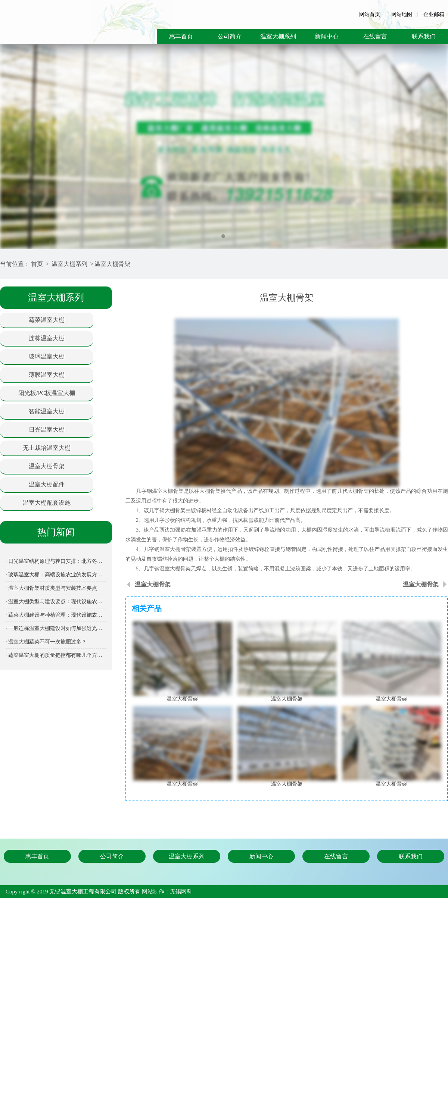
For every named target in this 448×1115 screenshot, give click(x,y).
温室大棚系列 (278, 36)
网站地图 (401, 14)
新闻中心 (327, 36)
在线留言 (375, 36)
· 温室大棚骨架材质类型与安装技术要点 (51, 588)
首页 (37, 264)
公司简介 (230, 36)
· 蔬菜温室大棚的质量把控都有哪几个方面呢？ (56, 655)
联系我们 (424, 36)
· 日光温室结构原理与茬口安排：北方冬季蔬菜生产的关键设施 (56, 561)
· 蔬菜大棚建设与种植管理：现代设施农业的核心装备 (56, 615)
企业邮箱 (433, 14)
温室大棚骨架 (112, 264)
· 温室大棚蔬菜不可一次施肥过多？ (46, 642)
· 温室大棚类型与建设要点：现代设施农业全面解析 (56, 601)
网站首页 (369, 14)
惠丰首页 (181, 36)
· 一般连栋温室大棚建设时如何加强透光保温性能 (56, 628)
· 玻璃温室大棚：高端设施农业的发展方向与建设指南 (56, 574)
